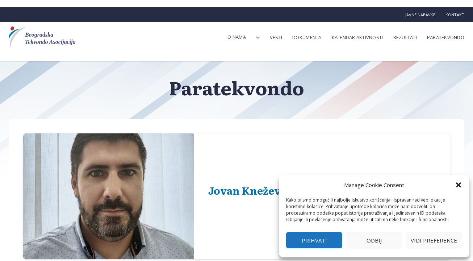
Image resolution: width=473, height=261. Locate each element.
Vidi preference (434, 240)
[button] (458, 184)
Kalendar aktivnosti (357, 37)
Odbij (374, 240)
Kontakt (454, 15)
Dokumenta (306, 37)
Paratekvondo (445, 37)
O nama (236, 37)
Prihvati (314, 240)
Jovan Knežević (249, 190)
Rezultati (405, 37)
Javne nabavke (420, 15)
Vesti (276, 37)
